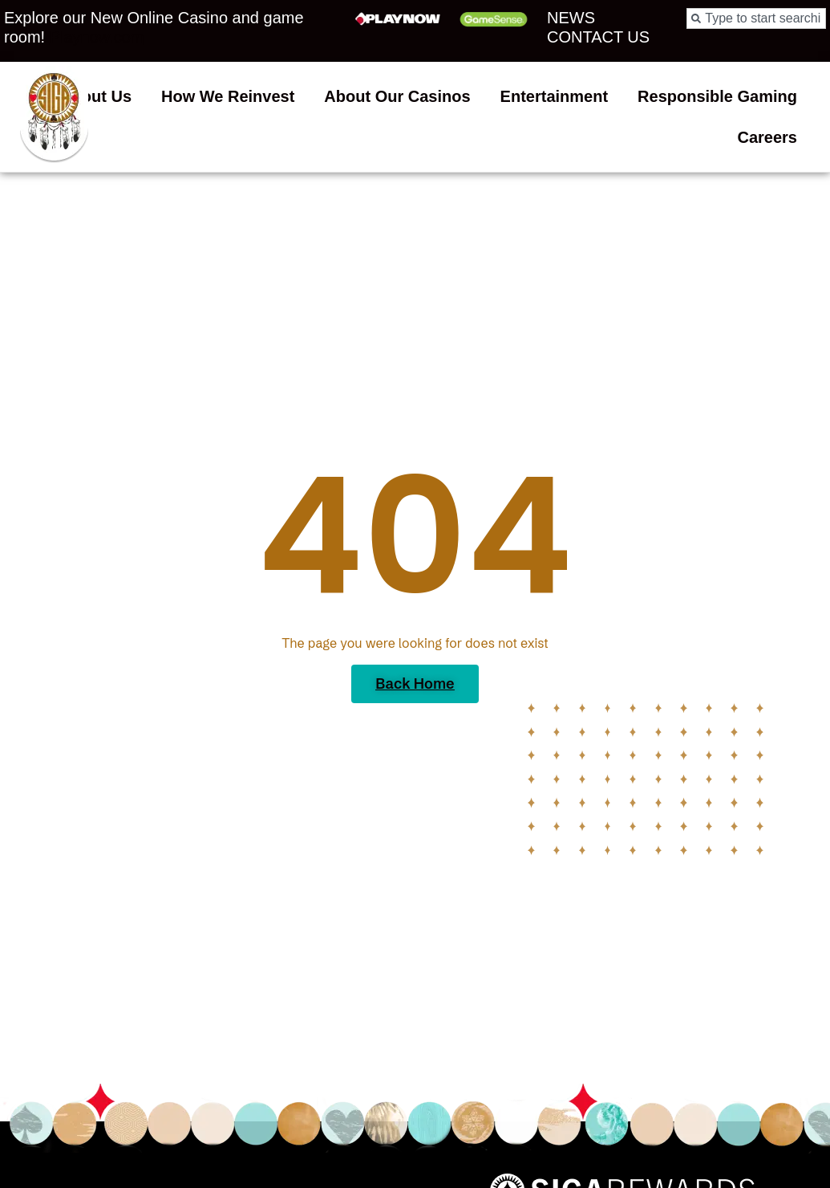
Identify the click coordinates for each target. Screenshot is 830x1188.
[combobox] (756, 18)
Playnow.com (97, 37)
